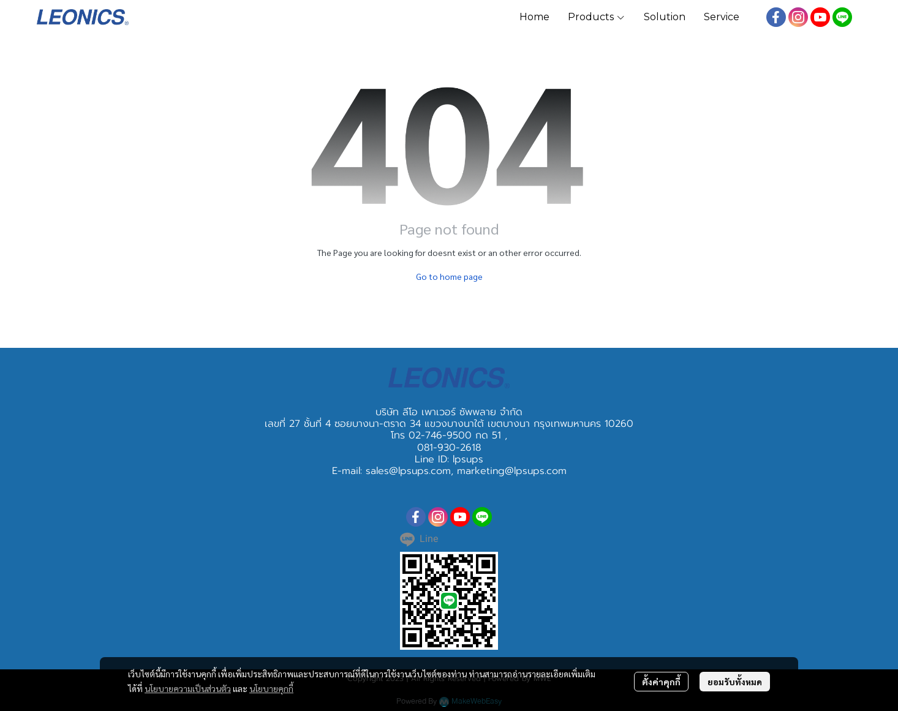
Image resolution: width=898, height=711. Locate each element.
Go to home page (449, 276)
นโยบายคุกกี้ (271, 688)
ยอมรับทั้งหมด (734, 681)
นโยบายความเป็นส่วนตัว (188, 688)
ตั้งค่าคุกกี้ (661, 681)
